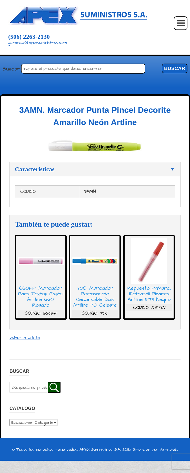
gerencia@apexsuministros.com (37, 42)
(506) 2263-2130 (29, 36)
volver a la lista (24, 338)
